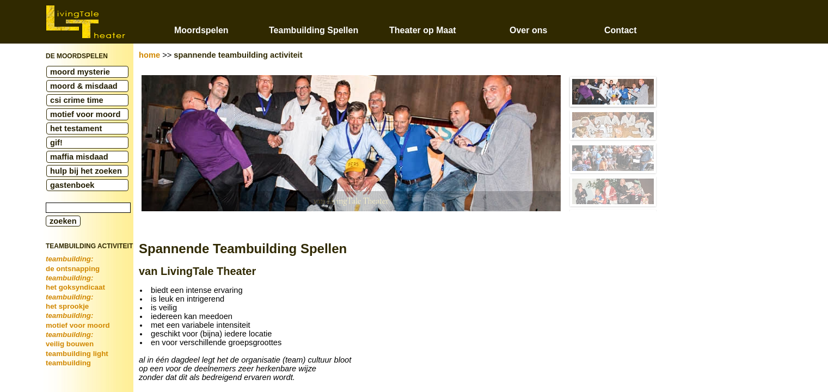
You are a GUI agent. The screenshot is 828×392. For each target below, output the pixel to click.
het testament (76, 128)
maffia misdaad (79, 156)
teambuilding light (77, 354)
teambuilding (68, 363)
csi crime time (76, 100)
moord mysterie (80, 72)
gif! (56, 142)
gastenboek (72, 185)
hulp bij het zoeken (86, 171)
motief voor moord (85, 114)
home (149, 55)
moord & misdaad (84, 86)
